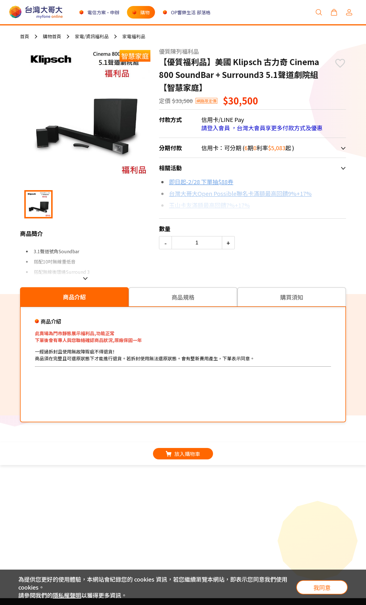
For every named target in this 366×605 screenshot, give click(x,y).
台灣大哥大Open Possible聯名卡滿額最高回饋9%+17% (240, 193)
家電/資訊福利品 (92, 36)
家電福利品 (133, 36)
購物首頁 (52, 36)
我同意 (322, 587)
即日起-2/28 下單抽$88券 (201, 182)
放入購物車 (183, 453)
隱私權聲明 (67, 595)
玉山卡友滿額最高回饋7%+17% (209, 205)
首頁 (24, 36)
